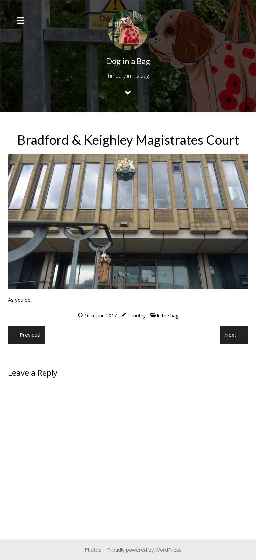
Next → (234, 334)
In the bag (167, 315)
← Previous (26, 334)
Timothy (137, 315)
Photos (93, 549)
